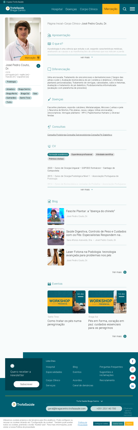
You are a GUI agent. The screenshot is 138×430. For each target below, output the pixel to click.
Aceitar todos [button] (118, 424)
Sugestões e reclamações (106, 374)
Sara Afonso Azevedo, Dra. (80, 240)
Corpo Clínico (89, 9)
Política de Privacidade (82, 423)
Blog (75, 366)
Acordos (77, 380)
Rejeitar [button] (129, 424)
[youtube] (133, 378)
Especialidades (54, 372)
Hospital (57, 9)
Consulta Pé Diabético (101, 134)
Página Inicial (55, 23)
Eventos (77, 372)
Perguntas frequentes (111, 366)
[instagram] (133, 369)
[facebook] (133, 361)
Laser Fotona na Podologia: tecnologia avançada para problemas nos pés (91, 253)
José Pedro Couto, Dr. (77, 216)
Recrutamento (107, 380)
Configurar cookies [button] (101, 424)
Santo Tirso (53, 316)
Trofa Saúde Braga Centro (87, 401)
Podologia (11, 82)
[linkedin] (133, 386)
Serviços (50, 385)
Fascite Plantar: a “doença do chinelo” (90, 211)
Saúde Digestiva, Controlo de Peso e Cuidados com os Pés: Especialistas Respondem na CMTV (96, 233)
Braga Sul (93, 316)
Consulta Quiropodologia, (79, 134)
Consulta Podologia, (57, 134)
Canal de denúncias (83, 385)
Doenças (71, 9)
